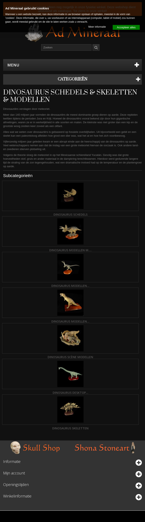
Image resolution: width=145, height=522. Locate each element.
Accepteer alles (126, 27)
